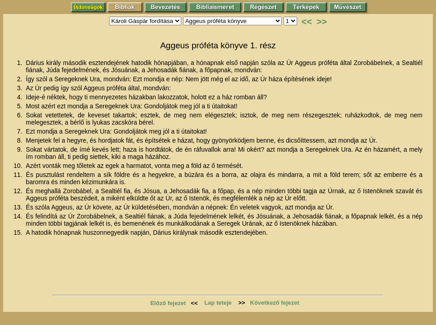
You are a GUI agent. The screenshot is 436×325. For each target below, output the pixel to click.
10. (19, 165)
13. (19, 207)
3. (20, 88)
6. (20, 115)
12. (19, 191)
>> (322, 22)
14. (19, 216)
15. (19, 232)
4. (20, 97)
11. (19, 174)
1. (20, 62)
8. (20, 140)
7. (20, 131)
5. (20, 106)
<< (307, 22)
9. (20, 149)
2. (20, 79)
